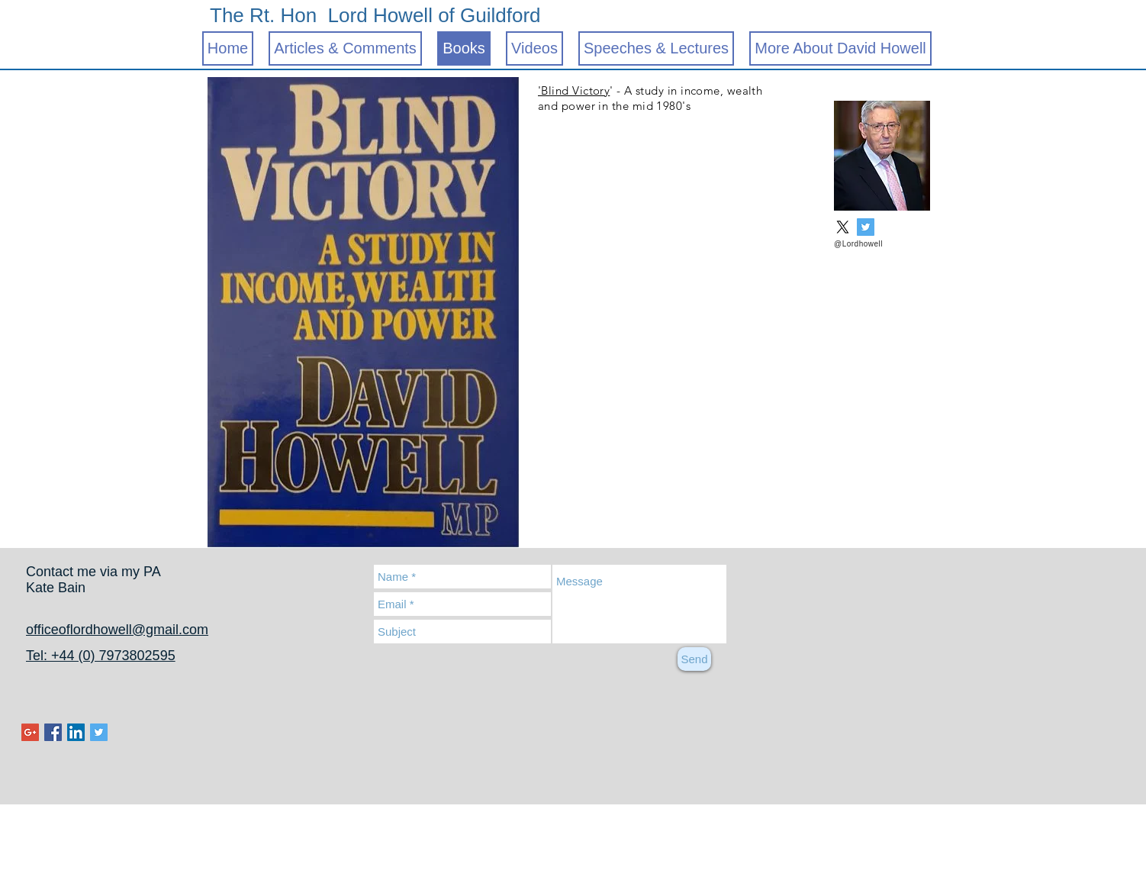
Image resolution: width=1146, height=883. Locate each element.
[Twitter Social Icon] (865, 227)
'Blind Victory (574, 90)
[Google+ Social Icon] (30, 732)
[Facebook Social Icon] (53, 732)
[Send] (694, 659)
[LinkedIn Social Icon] (76, 732)
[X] (842, 227)
